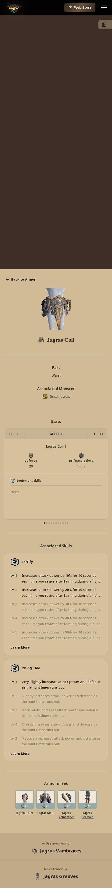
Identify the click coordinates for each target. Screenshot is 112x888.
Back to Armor (20, 279)
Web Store (80, 7)
